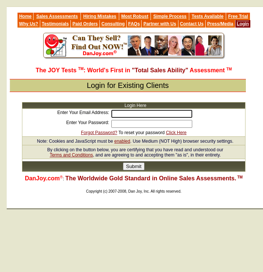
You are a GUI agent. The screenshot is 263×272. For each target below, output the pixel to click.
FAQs (134, 23)
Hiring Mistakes (100, 16)
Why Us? (28, 23)
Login (243, 23)
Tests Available (207, 16)
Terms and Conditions (71, 155)
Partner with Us (159, 23)
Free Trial (238, 16)
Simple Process (169, 16)
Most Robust (135, 16)
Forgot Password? (99, 132)
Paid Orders (85, 23)
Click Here (176, 132)
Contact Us (191, 23)
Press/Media (220, 23)
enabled (122, 141)
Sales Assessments (57, 16)
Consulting (113, 23)
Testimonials (55, 23)
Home (25, 16)
